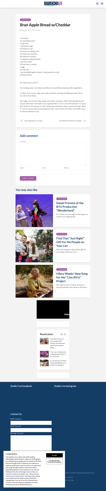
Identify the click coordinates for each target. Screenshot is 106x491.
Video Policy (32, 476)
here (30, 484)
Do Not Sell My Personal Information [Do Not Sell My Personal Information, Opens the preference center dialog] (54, 461)
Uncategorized (25, 19)
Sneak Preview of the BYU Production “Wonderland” (69, 206)
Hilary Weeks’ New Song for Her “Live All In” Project (72, 277)
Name (22, 168)
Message (16, 433)
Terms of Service (67, 480)
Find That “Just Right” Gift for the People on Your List (70, 242)
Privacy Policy (19, 476)
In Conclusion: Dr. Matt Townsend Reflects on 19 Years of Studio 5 (58, 363)
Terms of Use (10, 476)
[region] (34, 469)
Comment (23, 141)
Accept (54, 455)
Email (44, 168)
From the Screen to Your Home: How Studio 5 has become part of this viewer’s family (57, 343)
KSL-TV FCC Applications (67, 477)
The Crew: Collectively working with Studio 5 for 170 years (58, 354)
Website (66, 168)
